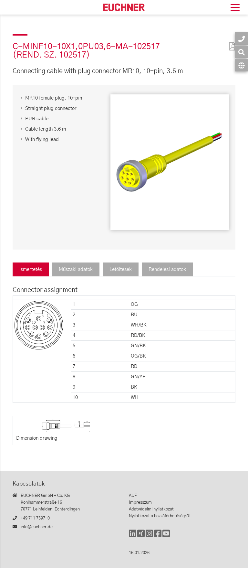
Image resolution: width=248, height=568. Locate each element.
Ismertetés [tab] (30, 269)
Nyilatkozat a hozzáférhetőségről (159, 516)
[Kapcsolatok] (241, 38)
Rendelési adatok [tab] (167, 269)
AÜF (133, 496)
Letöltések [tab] (120, 269)
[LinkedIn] (132, 536)
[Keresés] (241, 52)
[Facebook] (157, 536)
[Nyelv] (241, 65)
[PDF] (230, 42)
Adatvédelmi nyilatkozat (151, 509)
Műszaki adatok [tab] (76, 269)
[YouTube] (166, 536)
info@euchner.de (37, 527)
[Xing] (141, 536)
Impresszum (140, 502)
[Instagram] (149, 536)
